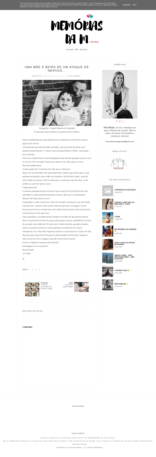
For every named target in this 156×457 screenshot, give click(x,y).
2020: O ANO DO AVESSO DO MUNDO (124, 243)
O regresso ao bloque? (125, 190)
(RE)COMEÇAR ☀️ (121, 284)
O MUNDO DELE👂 (122, 270)
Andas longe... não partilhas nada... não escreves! (124, 257)
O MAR (117, 216)
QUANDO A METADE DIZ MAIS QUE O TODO (124, 203)
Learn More (126, 5)
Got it (134, 5)
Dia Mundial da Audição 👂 (125, 230)
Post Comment (74, 76)
